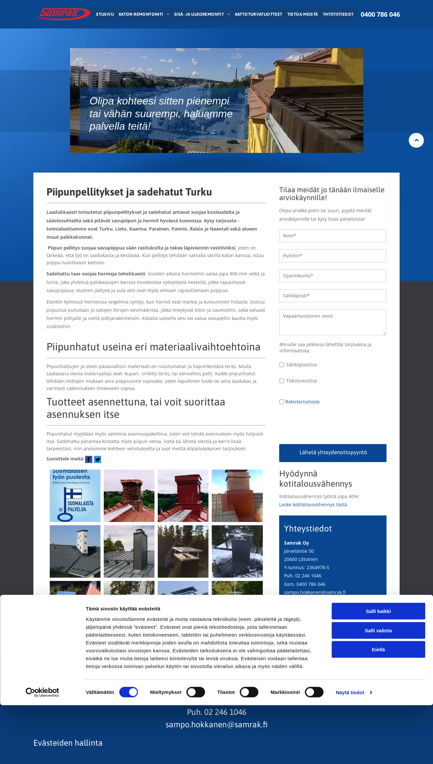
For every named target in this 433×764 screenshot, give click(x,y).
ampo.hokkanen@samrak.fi (316, 592)
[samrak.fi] (75, 496)
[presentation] (329, 424)
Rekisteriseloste (302, 402)
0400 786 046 (311, 584)
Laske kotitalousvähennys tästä (313, 504)
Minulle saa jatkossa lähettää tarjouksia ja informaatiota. (325, 347)
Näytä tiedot (350, 751)
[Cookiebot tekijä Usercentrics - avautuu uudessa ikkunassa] (42, 751)
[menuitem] (104, 14)
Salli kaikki (378, 670)
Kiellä (378, 708)
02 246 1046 (308, 575)
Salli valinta (378, 689)
